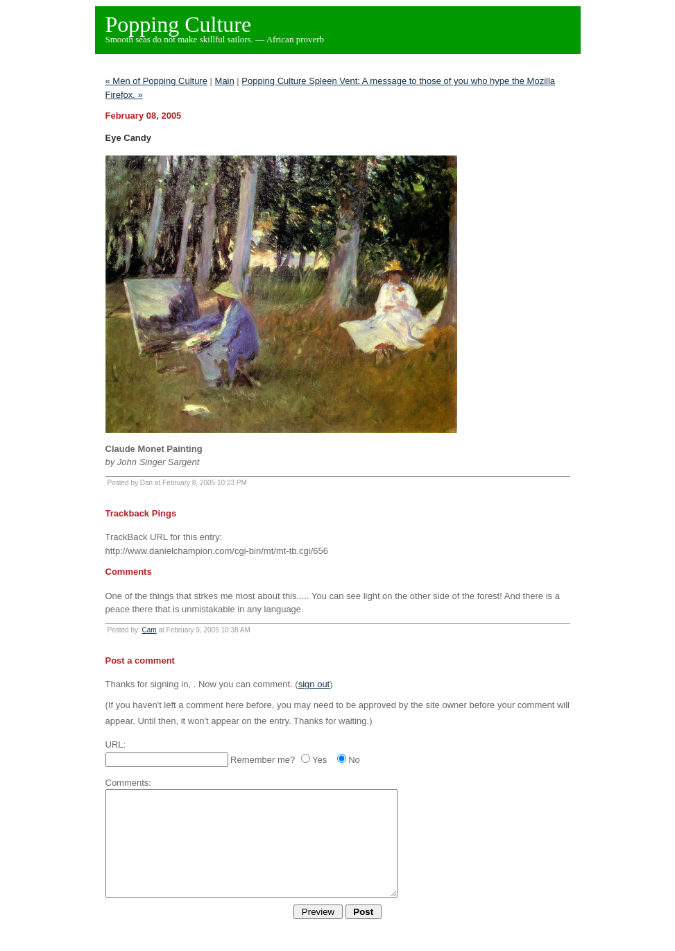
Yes (319, 760)
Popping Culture (178, 24)
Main (224, 81)
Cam (149, 630)
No (354, 760)
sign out (314, 684)
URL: (115, 744)
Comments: (128, 782)
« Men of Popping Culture (156, 81)
